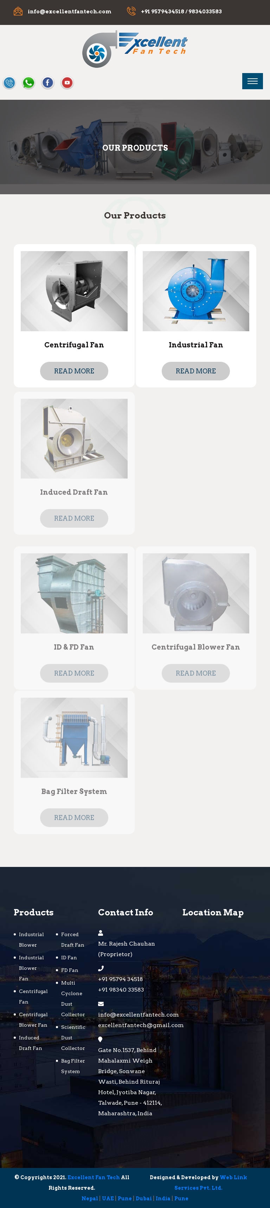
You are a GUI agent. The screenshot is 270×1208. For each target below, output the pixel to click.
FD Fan (69, 970)
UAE (108, 1198)
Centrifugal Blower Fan (196, 649)
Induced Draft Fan (74, 494)
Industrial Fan (196, 345)
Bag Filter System (74, 793)
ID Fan (69, 957)
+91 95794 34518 (120, 979)
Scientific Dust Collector (73, 1037)
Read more (74, 371)
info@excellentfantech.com (69, 11)
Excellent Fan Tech (94, 1177)
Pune (125, 1198)
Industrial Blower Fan (31, 968)
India (163, 1198)
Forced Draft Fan (72, 940)
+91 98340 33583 (121, 989)
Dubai (144, 1198)
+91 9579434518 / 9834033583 (181, 11)
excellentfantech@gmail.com (131, 1025)
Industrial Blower (31, 940)
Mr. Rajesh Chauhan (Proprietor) (126, 949)
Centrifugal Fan (74, 345)
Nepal (90, 1198)
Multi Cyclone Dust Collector (73, 998)
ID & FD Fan (74, 649)
